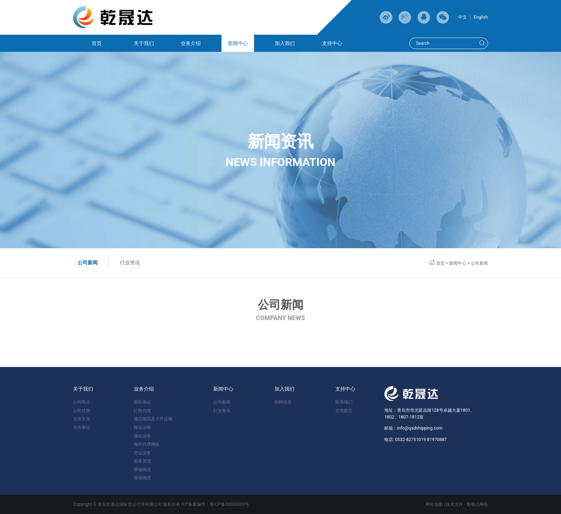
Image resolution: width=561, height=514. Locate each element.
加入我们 (285, 43)
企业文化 (81, 418)
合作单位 (81, 427)
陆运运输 (142, 427)
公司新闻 (88, 262)
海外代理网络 (147, 444)
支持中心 (332, 43)
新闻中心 (238, 43)
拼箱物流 (142, 469)
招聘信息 (283, 402)
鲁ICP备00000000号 (229, 504)
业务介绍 (191, 43)
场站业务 (142, 436)
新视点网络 (477, 504)
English (481, 17)
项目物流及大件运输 (153, 418)
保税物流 (142, 477)
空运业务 (142, 452)
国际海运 (142, 402)
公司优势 (81, 410)
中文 (462, 17)
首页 (97, 43)
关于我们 (144, 43)
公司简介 (81, 402)
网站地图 (434, 504)
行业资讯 (130, 262)
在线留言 (343, 410)
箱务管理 (142, 461)
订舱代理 (142, 410)
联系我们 (343, 402)
